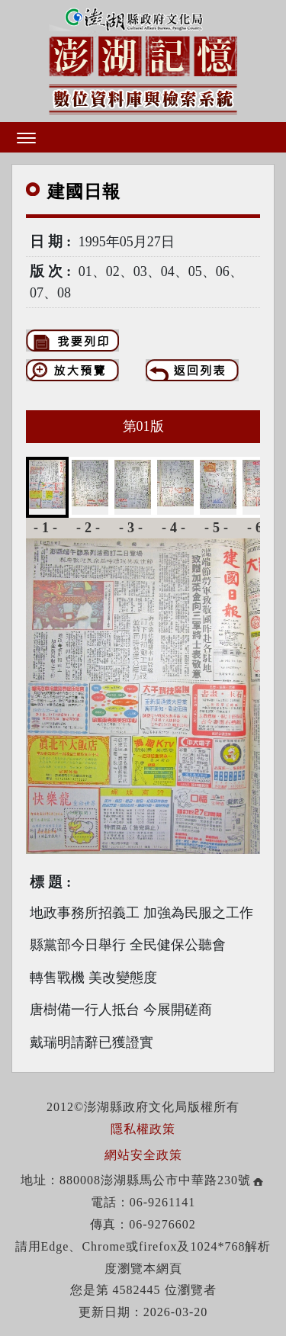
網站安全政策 (143, 1154)
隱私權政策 (143, 1128)
